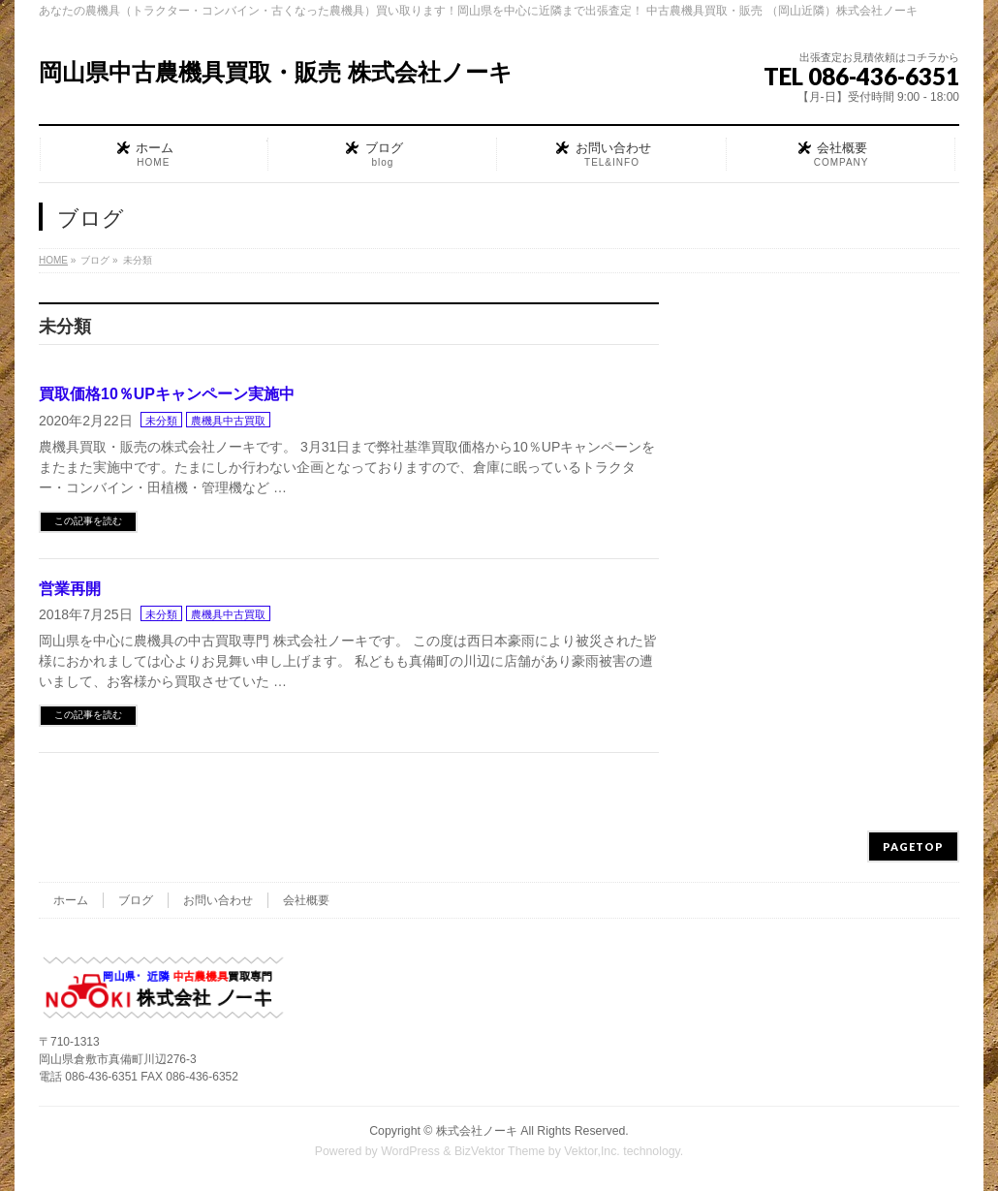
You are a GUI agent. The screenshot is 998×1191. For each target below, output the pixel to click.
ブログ (135, 900)
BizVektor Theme (500, 1151)
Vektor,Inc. (592, 1151)
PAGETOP (913, 846)
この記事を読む (88, 521)
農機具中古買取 (228, 420)
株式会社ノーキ (476, 1131)
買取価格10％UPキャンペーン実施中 (167, 394)
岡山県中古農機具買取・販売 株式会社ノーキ (276, 72)
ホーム (70, 900)
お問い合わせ (218, 900)
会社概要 (306, 900)
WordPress (410, 1151)
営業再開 (70, 588)
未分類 (161, 420)
